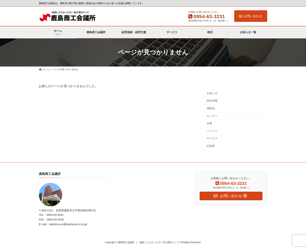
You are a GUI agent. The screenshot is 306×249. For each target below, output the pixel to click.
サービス (212, 138)
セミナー (212, 115)
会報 (209, 123)
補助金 (211, 108)
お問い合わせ (250, 16)
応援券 (211, 145)
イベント (212, 130)
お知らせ (212, 93)
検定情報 (212, 100)
